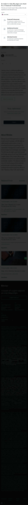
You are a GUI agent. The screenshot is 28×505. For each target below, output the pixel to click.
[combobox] (14, 14)
